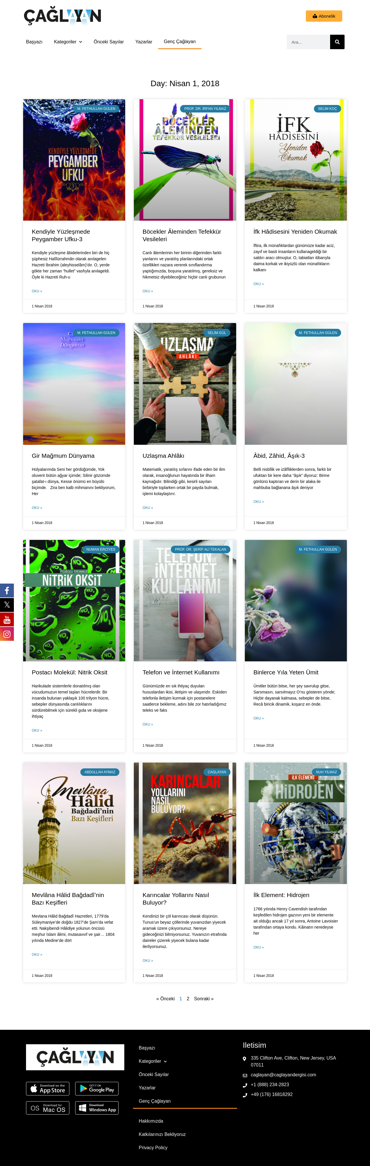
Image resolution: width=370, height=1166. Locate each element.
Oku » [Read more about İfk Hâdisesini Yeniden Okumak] (259, 284)
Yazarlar (143, 41)
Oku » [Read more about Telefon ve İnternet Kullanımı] (148, 724)
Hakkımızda (151, 1121)
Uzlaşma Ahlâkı (163, 455)
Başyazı (34, 41)
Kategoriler (68, 41)
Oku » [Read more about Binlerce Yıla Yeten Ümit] (259, 718)
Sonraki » (204, 998)
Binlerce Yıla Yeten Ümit (286, 672)
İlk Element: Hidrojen (282, 895)
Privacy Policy (153, 1147)
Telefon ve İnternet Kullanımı (181, 672)
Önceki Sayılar (109, 41)
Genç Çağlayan (180, 41)
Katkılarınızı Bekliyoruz (162, 1134)
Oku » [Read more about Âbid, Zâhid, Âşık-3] (259, 502)
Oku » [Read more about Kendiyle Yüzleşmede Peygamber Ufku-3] (37, 291)
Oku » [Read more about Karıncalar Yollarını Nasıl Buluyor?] (148, 961)
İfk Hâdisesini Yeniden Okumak (295, 231)
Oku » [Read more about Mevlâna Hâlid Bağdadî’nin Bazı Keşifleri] (37, 955)
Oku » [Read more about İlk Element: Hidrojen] (259, 947)
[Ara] (337, 42)
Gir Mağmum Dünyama (63, 455)
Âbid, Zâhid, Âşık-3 (279, 455)
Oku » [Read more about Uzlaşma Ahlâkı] (148, 508)
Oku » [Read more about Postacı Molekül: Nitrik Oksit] (37, 730)
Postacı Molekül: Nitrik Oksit (69, 672)
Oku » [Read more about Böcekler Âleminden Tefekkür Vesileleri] (148, 291)
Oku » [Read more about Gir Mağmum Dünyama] (37, 508)
